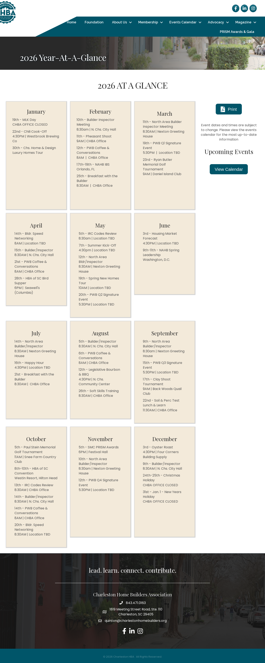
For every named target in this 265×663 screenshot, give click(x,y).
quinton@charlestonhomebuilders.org (136, 620)
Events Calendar (182, 22)
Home (71, 22)
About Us (119, 22)
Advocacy (216, 22)
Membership (148, 22)
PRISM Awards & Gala (237, 32)
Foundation (94, 22)
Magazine (243, 22)
